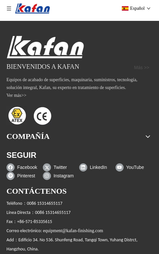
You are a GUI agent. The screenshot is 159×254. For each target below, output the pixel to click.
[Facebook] (23, 167)
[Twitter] (59, 167)
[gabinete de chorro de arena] (45, 47)
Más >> (141, 67)
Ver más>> (16, 95)
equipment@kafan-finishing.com (73, 230)
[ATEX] (29, 115)
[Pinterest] (23, 176)
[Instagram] (59, 176)
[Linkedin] (96, 167)
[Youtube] (132, 167)
